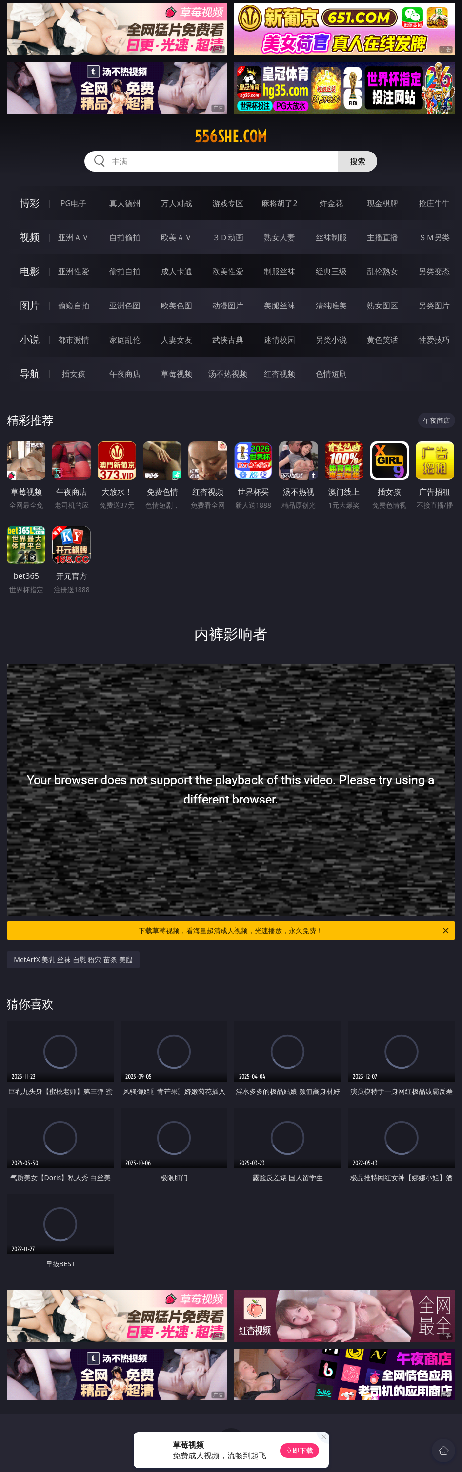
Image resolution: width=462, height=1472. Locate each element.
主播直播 (382, 237)
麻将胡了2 (279, 203)
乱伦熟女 (382, 271)
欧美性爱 (227, 271)
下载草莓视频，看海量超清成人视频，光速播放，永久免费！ (294, 931)
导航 (30, 373)
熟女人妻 (279, 237)
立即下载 (299, 1450)
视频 (30, 237)
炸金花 (331, 203)
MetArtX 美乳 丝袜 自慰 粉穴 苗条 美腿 (73, 959)
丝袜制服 (331, 237)
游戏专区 (227, 203)
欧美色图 (176, 305)
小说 (30, 339)
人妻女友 (176, 339)
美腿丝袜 (279, 305)
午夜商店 (125, 373)
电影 (30, 271)
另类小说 (331, 339)
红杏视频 (279, 373)
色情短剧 (331, 373)
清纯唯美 (331, 305)
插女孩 (73, 373)
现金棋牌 (382, 203)
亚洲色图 (125, 305)
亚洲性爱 (73, 271)
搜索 (357, 161)
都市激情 (73, 339)
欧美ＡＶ (176, 237)
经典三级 (331, 271)
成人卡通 (176, 271)
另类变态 (434, 271)
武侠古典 (227, 339)
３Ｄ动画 (227, 237)
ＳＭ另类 (434, 237)
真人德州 (125, 203)
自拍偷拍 (125, 237)
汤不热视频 (227, 373)
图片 (30, 305)
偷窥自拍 (73, 305)
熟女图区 (382, 305)
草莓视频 (176, 373)
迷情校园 (279, 339)
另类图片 (434, 305)
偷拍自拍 (125, 271)
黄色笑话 (382, 339)
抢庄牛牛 (434, 203)
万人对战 (176, 203)
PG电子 (73, 203)
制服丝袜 (279, 271)
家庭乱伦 (125, 339)
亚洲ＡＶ (73, 237)
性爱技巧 (434, 339)
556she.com (231, 136)
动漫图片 (227, 305)
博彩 (30, 203)
